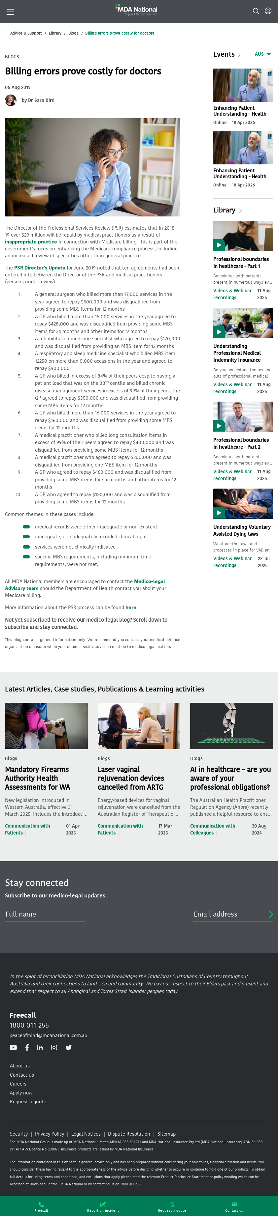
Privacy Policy (49, 1134)
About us (20, 1065)
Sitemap (166, 1134)
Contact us (234, 1207)
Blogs (73, 33)
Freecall (41, 1207)
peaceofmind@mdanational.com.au (48, 1035)
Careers (18, 1084)
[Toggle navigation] (10, 11)
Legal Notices (86, 1134)
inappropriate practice (31, 242)
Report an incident (103, 1207)
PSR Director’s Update (39, 268)
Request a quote (172, 1207)
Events (224, 54)
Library (55, 33)
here (130, 607)
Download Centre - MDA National (56, 1184)
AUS (259, 54)
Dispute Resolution (129, 1134)
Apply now (21, 1092)
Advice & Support (26, 33)
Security (19, 1134)
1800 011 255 (29, 1025)
